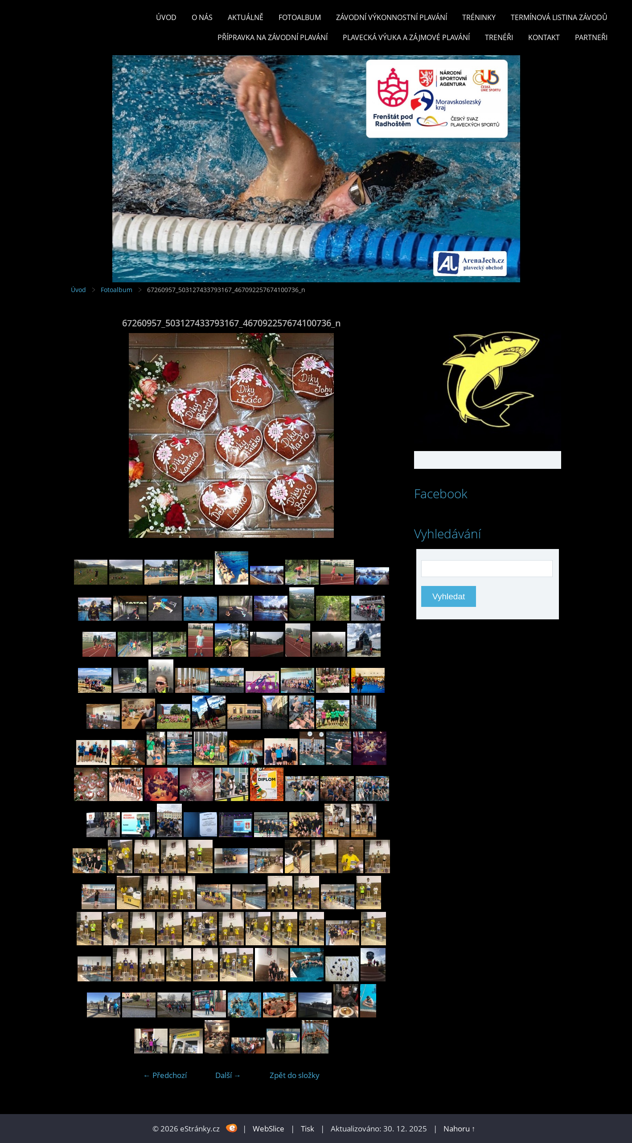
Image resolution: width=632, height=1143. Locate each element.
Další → (228, 1075)
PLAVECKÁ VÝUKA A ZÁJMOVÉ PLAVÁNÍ (406, 37)
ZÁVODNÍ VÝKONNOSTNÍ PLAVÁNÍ (391, 17)
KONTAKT (544, 37)
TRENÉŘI (499, 37)
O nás (202, 17)
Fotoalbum (300, 17)
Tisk (307, 1128)
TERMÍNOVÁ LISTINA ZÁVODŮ (559, 17)
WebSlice (268, 1128)
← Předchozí (165, 1075)
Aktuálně (245, 17)
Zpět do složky (295, 1075)
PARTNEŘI (591, 37)
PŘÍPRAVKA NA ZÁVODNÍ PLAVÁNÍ (273, 37)
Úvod (166, 17)
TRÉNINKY (479, 17)
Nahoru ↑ (459, 1128)
